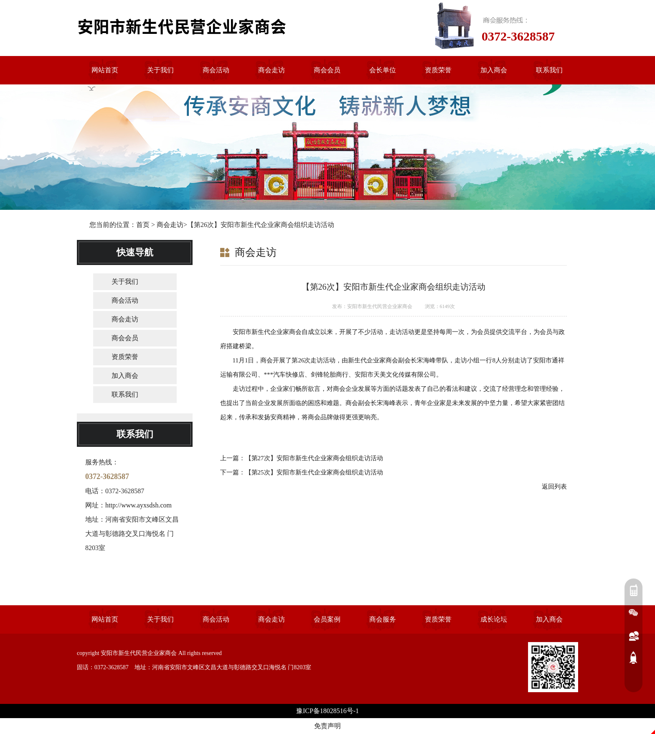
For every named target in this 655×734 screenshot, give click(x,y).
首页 (143, 224)
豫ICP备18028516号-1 (327, 710)
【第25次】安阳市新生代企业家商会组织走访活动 (314, 472)
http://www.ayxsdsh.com (138, 505)
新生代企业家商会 (373, 360)
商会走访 (170, 224)
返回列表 (554, 486)
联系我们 (125, 394)
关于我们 (125, 281)
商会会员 (125, 338)
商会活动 (125, 300)
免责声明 (327, 725)
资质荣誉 (125, 356)
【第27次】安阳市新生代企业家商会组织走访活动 (314, 458)
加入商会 (125, 375)
